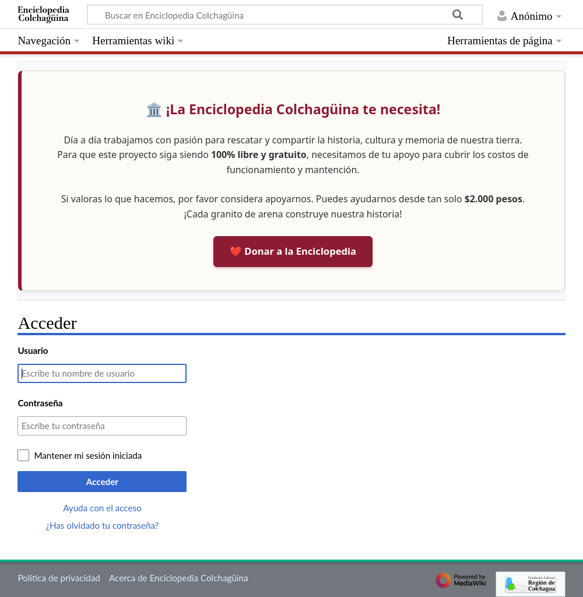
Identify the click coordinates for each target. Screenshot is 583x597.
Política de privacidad (58, 578)
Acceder (102, 481)
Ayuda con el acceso (102, 508)
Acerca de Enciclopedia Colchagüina (178, 578)
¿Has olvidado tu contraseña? (102, 525)
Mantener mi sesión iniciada (88, 455)
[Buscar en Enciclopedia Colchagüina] (284, 14)
